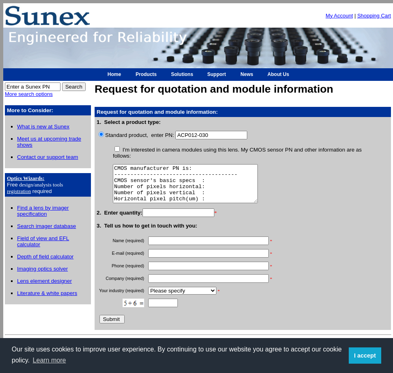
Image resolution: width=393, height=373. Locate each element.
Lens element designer (44, 281)
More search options (29, 94)
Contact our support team (47, 157)
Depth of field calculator (45, 257)
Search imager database (46, 226)
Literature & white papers (47, 293)
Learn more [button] (49, 360)
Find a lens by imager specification (43, 211)
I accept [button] (365, 355)
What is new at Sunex (43, 127)
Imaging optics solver (42, 269)
